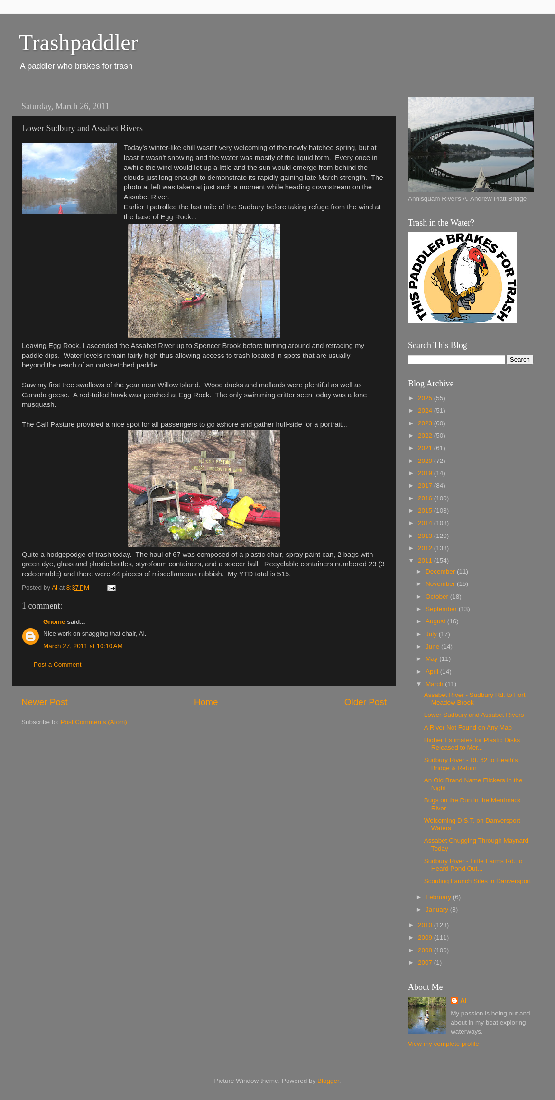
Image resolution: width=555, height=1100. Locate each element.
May (432, 658)
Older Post (365, 702)
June (433, 646)
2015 (426, 510)
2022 (426, 435)
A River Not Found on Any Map (468, 727)
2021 (426, 447)
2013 (426, 535)
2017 (426, 485)
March (435, 683)
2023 (426, 423)
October (438, 596)
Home (206, 702)
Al (463, 1000)
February (439, 897)
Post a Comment (58, 664)
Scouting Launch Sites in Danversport (477, 880)
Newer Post (44, 702)
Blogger (328, 1080)
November (441, 583)
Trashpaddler (79, 42)
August (436, 621)
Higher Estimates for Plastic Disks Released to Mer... (472, 743)
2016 (426, 498)
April (433, 671)
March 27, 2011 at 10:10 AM (83, 645)
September (442, 608)
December (441, 571)
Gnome (54, 621)
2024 (426, 410)
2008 (426, 950)
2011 (426, 560)
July (432, 634)
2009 (426, 937)
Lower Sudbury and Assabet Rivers (474, 714)
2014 (426, 522)
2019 (426, 473)
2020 (426, 460)
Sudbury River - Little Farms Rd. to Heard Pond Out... (473, 864)
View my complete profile (443, 1043)
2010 (426, 925)
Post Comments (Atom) (94, 721)
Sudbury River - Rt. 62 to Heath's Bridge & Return (471, 763)
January (438, 909)
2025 (426, 398)
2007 (426, 962)
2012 (426, 548)
